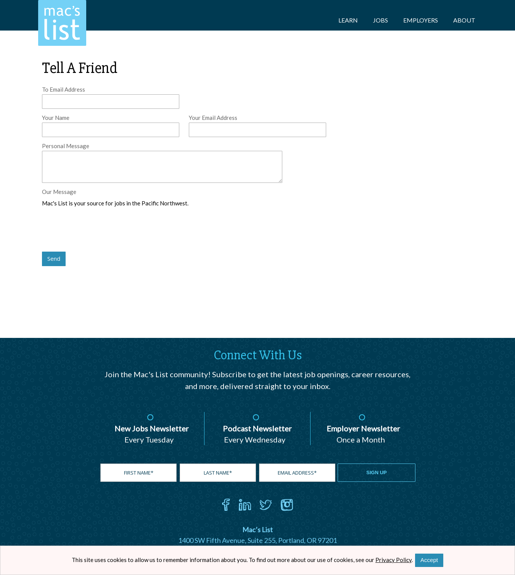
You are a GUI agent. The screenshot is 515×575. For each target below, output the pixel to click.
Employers (420, 20)
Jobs (380, 20)
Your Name (55, 117)
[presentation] (100, 230)
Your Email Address (213, 117)
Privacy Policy (393, 559)
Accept (429, 560)
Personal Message (65, 145)
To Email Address (63, 89)
